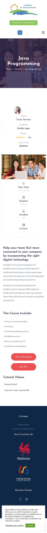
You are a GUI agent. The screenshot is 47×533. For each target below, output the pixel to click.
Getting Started (10, 384)
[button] (23, 167)
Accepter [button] (30, 525)
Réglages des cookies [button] (15, 526)
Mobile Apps (23, 128)
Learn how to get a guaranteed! (16, 390)
